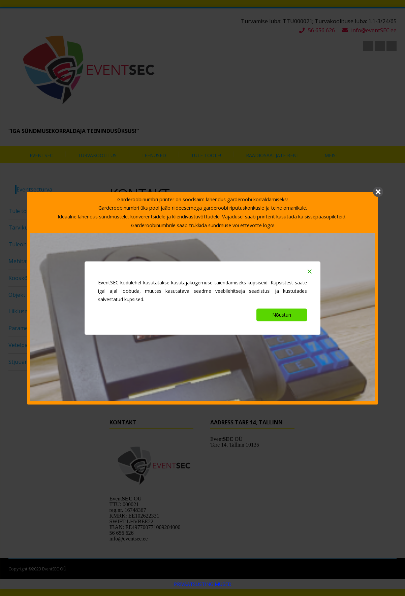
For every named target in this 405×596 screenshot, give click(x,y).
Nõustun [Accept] (281, 315)
